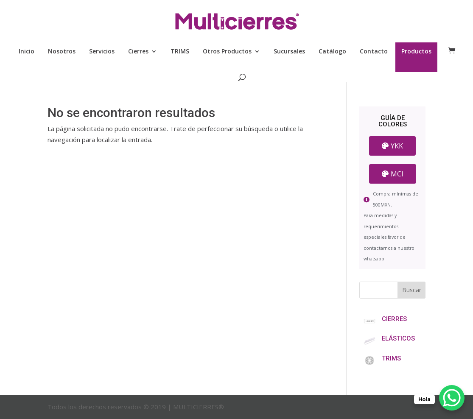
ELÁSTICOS (398, 338)
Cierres (138, 51)
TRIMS (180, 51)
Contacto (374, 51)
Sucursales (289, 51)
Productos (416, 51)
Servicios (102, 51)
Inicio (26, 51)
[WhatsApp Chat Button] (452, 398)
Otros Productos (227, 51)
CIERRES (394, 319)
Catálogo (332, 51)
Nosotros (62, 51)
